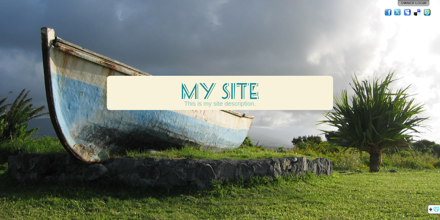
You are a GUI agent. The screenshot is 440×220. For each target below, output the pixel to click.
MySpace (407, 12)
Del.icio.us (417, 12)
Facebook (388, 12)
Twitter (398, 12)
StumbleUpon (427, 12)
